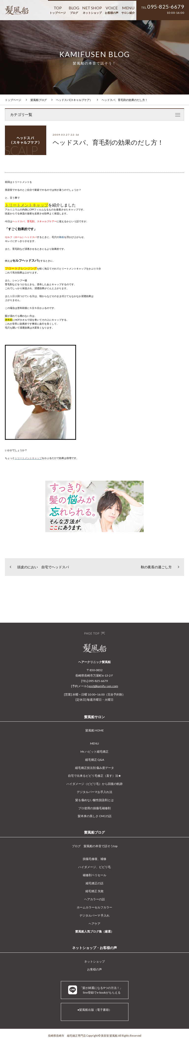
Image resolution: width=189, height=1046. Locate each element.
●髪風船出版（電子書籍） (94, 1010)
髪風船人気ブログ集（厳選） (94, 931)
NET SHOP (92, 9)
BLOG (74, 9)
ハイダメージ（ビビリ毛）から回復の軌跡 (94, 784)
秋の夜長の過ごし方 (156, 567)
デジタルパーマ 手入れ (94, 915)
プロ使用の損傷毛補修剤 (94, 808)
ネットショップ (94, 961)
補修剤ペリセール (94, 875)
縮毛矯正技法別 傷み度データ (94, 768)
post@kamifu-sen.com (103, 686)
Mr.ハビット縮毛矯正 (94, 751)
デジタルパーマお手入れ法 (94, 792)
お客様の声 (94, 969)
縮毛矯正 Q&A (94, 759)
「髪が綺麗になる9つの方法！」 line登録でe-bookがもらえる (95, 989)
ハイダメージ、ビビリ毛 (94, 867)
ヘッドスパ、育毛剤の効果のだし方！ (125, 99)
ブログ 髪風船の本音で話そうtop (94, 846)
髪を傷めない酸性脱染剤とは (94, 800)
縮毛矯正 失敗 (94, 891)
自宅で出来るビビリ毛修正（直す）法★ (94, 775)
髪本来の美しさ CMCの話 (94, 816)
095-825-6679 (165, 6)
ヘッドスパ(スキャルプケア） (74, 99)
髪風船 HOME (94, 730)
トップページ (13, 99)
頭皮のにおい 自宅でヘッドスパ (43, 567)
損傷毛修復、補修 (94, 859)
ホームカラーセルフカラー (94, 907)
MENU (128, 9)
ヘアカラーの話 (94, 899)
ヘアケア (94, 923)
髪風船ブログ (39, 99)
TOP (57, 9)
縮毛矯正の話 (94, 883)
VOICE (111, 9)
